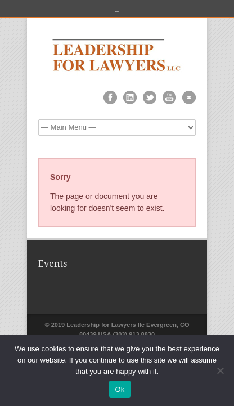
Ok (119, 389)
